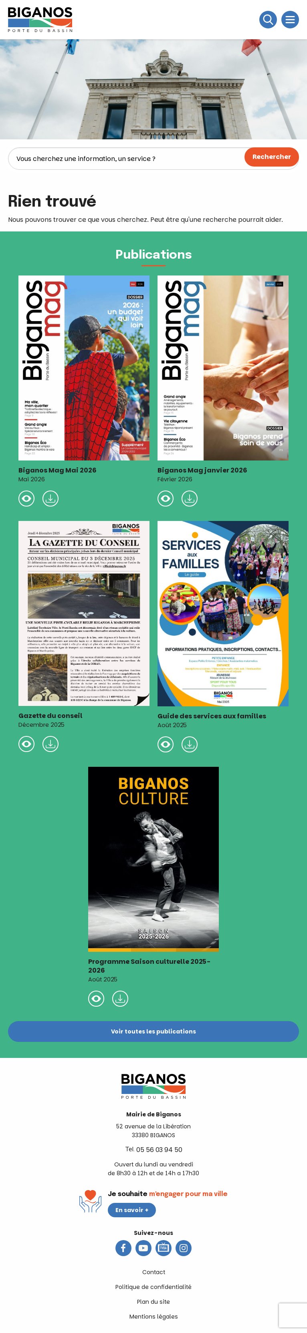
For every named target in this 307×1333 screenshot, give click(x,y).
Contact (153, 1272)
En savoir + (132, 1210)
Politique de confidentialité (153, 1287)
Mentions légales (153, 1317)
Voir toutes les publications (153, 1031)
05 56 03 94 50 (159, 1149)
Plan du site (153, 1302)
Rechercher (271, 156)
